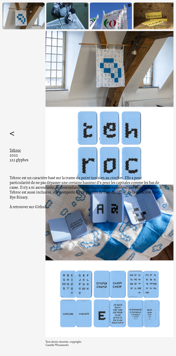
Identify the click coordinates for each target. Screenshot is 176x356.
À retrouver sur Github (28, 207)
